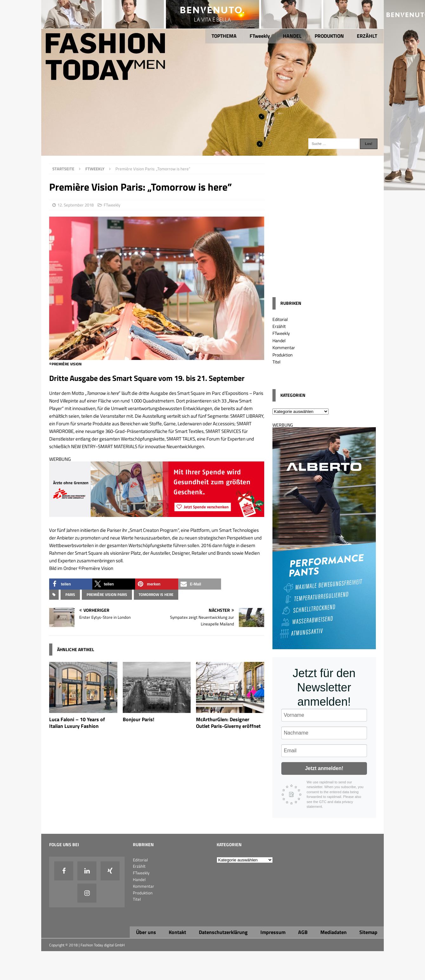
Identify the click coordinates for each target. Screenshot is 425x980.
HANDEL (292, 36)
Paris (70, 594)
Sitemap (368, 932)
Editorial (280, 319)
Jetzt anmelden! (324, 768)
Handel (278, 340)
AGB (303, 932)
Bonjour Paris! (138, 719)
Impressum (272, 932)
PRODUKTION (329, 36)
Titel (276, 361)
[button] (70, 584)
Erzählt (279, 326)
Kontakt (177, 932)
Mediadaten (333, 932)
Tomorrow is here (156, 594)
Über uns (146, 932)
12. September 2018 (75, 205)
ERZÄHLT (367, 36)
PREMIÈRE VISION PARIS (107, 594)
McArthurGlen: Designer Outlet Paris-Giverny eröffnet (228, 722)
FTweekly (260, 36)
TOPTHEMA (224, 36)
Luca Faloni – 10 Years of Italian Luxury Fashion (77, 722)
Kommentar (283, 347)
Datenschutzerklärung (223, 932)
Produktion (282, 354)
